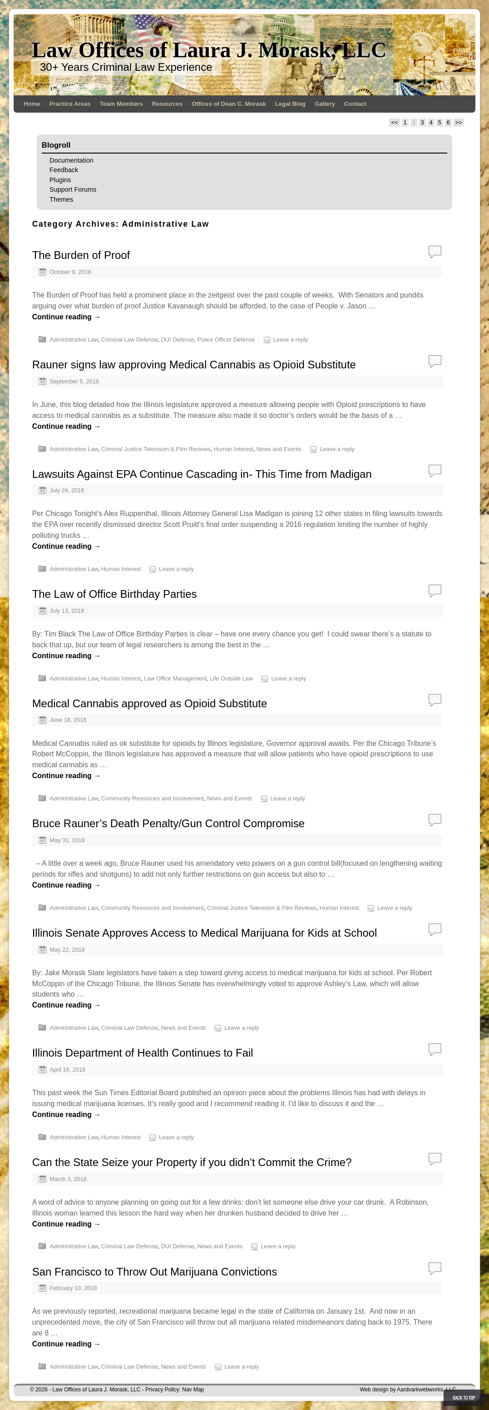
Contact (355, 103)
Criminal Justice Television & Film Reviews (156, 449)
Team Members (121, 103)
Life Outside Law (231, 678)
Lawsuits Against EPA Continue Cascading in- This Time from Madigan (202, 474)
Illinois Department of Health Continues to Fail (142, 1053)
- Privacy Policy (160, 1389)
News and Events (279, 449)
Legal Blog (290, 103)
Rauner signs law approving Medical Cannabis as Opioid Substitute (194, 364)
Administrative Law (73, 339)
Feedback (63, 170)
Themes (61, 199)
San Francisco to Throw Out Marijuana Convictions (154, 1272)
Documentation (71, 160)
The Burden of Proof (81, 255)
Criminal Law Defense (129, 339)
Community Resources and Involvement (152, 798)
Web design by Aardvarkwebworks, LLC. (408, 1389)
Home (32, 103)
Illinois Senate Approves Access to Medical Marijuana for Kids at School (204, 933)
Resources (167, 103)
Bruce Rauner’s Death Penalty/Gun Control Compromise (168, 823)
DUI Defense (177, 339)
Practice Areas (70, 103)
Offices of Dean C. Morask (229, 103)
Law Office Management (175, 678)
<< (394, 122)
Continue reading (66, 317)
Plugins (60, 180)
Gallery (325, 103)
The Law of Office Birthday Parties (114, 594)
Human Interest (233, 449)
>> (458, 122)
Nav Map (193, 1389)
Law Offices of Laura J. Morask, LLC (209, 50)
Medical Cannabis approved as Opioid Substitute (149, 703)
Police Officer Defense (226, 339)
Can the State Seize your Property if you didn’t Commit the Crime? (192, 1162)
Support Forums (72, 189)
